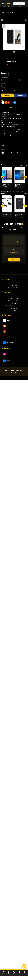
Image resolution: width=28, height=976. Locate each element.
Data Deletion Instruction (14, 331)
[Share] (26, 20)
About (14, 313)
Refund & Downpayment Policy (14, 336)
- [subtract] (8, 90)
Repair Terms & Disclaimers (14, 341)
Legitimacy (14, 338)
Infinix (11, 107)
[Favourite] (2, 20)
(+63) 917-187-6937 (14, 282)
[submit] (2, 207)
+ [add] (14, 90)
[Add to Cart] (7, 95)
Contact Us (14, 289)
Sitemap (14, 333)
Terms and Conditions (14, 328)
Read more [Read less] (3, 145)
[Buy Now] (20, 95)
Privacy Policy (14, 326)
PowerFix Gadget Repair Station (13, 152)
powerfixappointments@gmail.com (14, 272)
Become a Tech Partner (14, 318)
